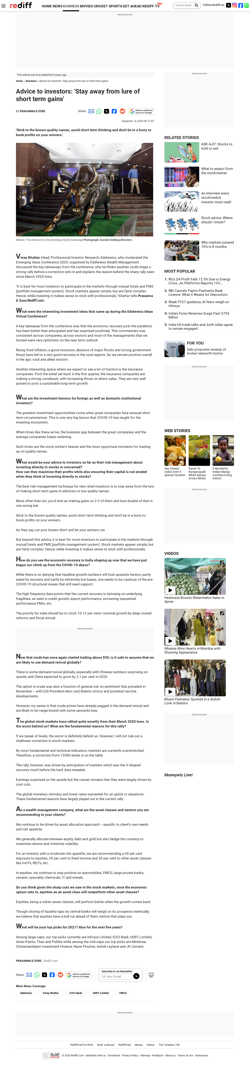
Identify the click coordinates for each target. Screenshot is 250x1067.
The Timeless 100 (169, 1044)
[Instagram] (235, 5)
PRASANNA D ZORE (32, 111)
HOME (47, 6)
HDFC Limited (101, 993)
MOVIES (86, 6)
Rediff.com (77, 1055)
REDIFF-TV (151, 6)
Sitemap (145, 1055)
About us (170, 1055)
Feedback (157, 1055)
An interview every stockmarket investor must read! (216, 197)
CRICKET (101, 6)
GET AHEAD (132, 6)
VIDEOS (171, 553)
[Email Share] (90, 111)
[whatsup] (247, 5)
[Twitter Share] (106, 111)
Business (31, 80)
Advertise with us (96, 1055)
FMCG (123, 993)
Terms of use (185, 1055)
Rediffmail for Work (81, 1044)
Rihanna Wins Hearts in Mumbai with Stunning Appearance (192, 650)
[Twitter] (228, 5)
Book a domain (105, 1044)
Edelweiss (26, 993)
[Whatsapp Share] (98, 111)
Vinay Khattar (51, 993)
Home (19, 80)
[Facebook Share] (114, 111)
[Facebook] (241, 5)
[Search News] (195, 5)
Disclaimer (114, 1055)
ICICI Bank (75, 993)
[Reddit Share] (122, 111)
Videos (151, 1044)
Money (139, 1044)
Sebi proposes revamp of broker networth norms (206, 351)
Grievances (201, 1055)
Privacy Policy (130, 1055)
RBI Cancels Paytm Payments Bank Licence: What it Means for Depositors (198, 293)
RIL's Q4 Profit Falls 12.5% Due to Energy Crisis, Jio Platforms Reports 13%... (199, 281)
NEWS (57, 6)
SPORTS (115, 6)
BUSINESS (71, 6)
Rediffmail (125, 1044)
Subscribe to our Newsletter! (117, 971)
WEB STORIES (177, 430)
